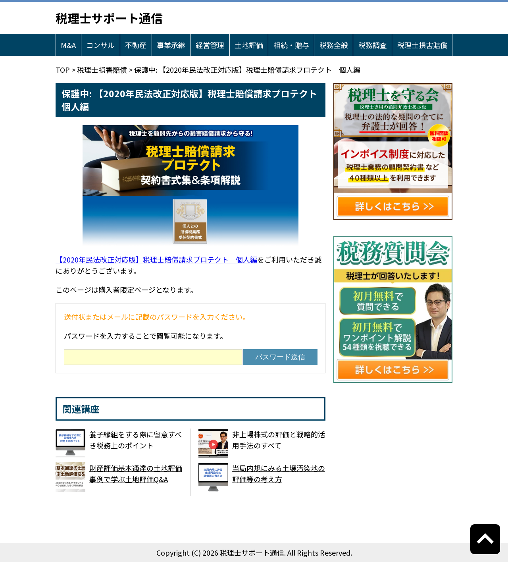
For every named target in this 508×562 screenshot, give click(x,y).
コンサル (100, 45)
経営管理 (210, 45)
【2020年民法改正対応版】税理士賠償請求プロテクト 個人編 (156, 259)
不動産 (135, 45)
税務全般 (333, 45)
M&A (68, 45)
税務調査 (372, 45)
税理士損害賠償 (422, 45)
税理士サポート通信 (109, 18)
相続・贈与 (291, 45)
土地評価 (249, 45)
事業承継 (171, 45)
